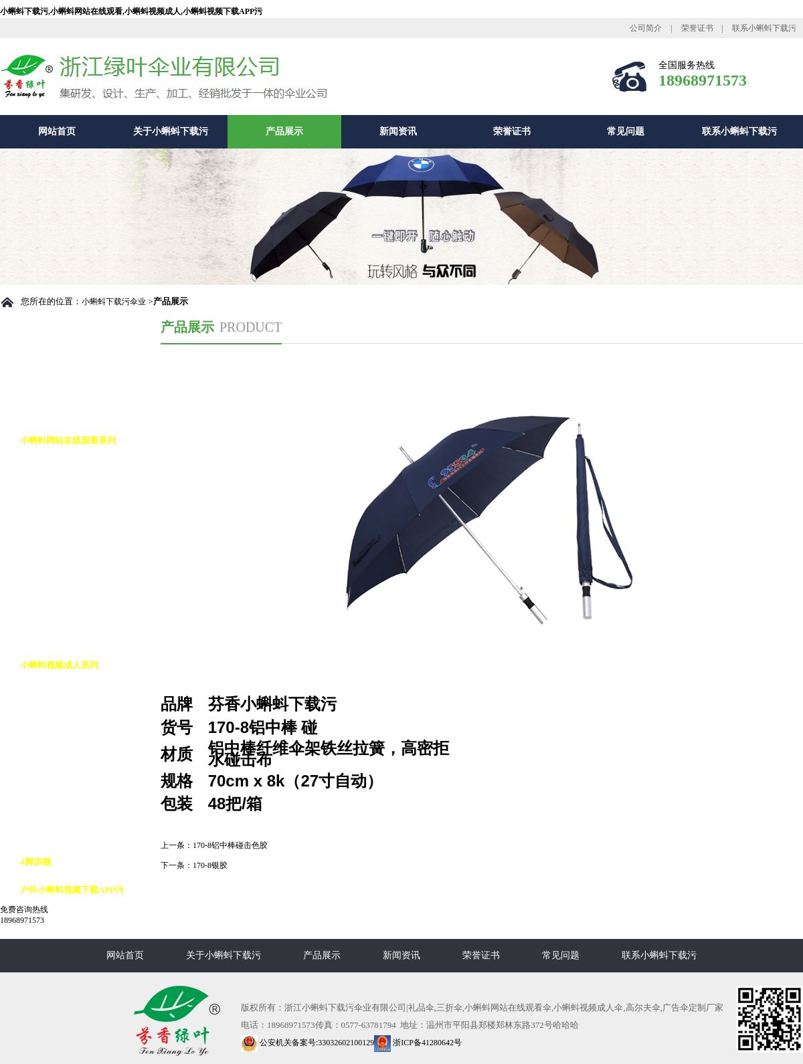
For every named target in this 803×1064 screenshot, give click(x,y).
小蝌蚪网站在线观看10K (79, 525)
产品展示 (284, 131)
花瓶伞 (46, 637)
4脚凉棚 (35, 862)
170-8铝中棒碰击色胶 (230, 845)
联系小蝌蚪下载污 (764, 28)
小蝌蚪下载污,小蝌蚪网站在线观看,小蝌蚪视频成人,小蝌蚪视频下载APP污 (131, 11)
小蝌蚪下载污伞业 (114, 301)
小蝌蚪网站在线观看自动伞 (85, 468)
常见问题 (625, 131)
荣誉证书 (697, 28)
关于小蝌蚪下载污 (170, 131)
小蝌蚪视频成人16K (71, 834)
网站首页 (57, 131)
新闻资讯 (398, 131)
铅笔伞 (46, 609)
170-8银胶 (210, 865)
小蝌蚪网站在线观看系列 (68, 440)
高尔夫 (46, 693)
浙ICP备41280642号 (418, 1042)
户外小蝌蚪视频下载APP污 (72, 890)
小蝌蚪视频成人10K (71, 777)
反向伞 (46, 721)
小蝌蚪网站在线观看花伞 (81, 553)
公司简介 (646, 28)
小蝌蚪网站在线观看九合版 (85, 581)
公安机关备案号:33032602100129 (307, 1042)
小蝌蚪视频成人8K (69, 749)
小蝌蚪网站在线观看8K (77, 497)
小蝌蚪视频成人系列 (59, 665)
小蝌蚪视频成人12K (71, 806)
